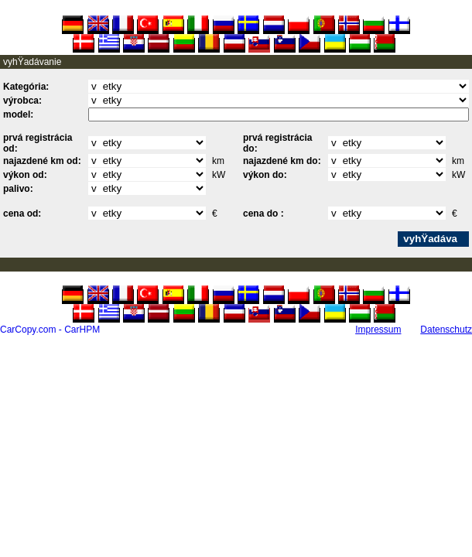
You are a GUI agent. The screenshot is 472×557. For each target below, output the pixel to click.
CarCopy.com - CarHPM (50, 329)
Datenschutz (446, 329)
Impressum (378, 329)
